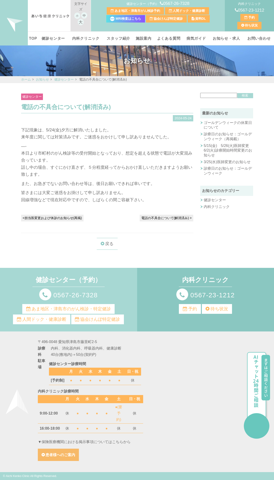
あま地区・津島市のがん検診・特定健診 (71, 308)
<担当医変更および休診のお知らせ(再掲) (52, 218)
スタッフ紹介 (118, 38)
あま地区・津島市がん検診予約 (137, 11)
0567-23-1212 (251, 10)
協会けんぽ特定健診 (168, 18)
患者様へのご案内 (60, 455)
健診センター (53, 38)
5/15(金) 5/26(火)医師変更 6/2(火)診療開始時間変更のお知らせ (228, 150)
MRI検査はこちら (125, 18)
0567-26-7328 (176, 3)
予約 (251, 17)
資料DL (200, 18)
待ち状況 (251, 25)
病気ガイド (196, 38)
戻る (109, 243)
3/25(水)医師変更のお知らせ (227, 162)
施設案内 (143, 38)
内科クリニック (86, 38)
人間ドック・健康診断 (189, 11)
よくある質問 (169, 38)
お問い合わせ (259, 38)
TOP (33, 38)
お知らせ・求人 (226, 38)
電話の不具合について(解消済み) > (166, 218)
